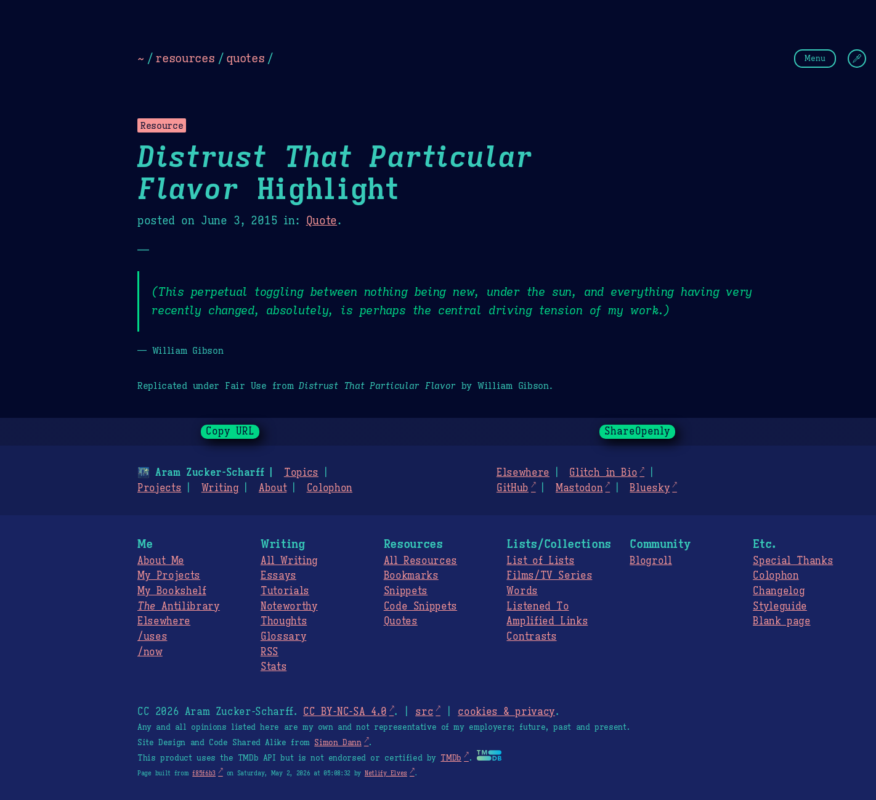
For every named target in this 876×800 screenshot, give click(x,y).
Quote (321, 220)
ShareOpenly (637, 431)
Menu (815, 58)
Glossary (283, 637)
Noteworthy (289, 606)
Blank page (781, 621)
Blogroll (650, 561)
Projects (159, 488)
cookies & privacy (506, 712)
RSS (269, 652)
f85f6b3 (204, 773)
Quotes (401, 621)
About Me (160, 561)
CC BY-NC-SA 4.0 (344, 712)
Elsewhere (523, 473)
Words (521, 591)
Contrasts (531, 637)
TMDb (450, 758)
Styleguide (780, 606)
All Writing (289, 561)
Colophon (329, 488)
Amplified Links (547, 621)
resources (184, 58)
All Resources (420, 561)
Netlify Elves (386, 773)
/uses (152, 637)
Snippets (406, 591)
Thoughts (284, 621)
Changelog (779, 591)
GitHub (513, 488)
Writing (220, 488)
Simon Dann (337, 743)
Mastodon (579, 488)
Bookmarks (411, 575)
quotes (245, 58)
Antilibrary (178, 606)
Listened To (537, 606)
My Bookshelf (171, 591)
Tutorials (285, 591)
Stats (273, 667)
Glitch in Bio (603, 473)
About (272, 488)
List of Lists (540, 561)
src (424, 712)
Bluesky (650, 488)
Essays (278, 575)
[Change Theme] (857, 58)
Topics (301, 473)
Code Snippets (420, 606)
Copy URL (230, 431)
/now (150, 652)
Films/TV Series (549, 575)
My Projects (168, 575)
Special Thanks (793, 561)
